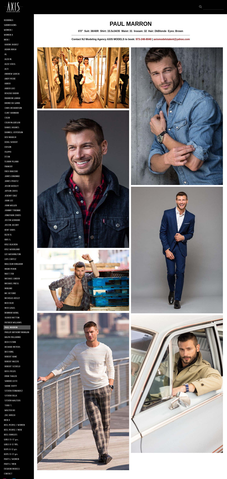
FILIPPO (8, 152)
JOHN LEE (9, 200)
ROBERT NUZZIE (12, 361)
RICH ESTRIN (10, 342)
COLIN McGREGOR (12, 122)
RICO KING (9, 351)
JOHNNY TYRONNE (13, 210)
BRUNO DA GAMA (12, 103)
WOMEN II (8, 35)
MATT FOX (9, 273)
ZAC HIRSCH (10, 415)
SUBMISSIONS (10, 25)
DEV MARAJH (10, 137)
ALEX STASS (10, 64)
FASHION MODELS (12, 469)
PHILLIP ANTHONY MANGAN (17, 332)
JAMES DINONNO (12, 176)
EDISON (8, 147)
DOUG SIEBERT (11, 142)
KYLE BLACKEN (11, 244)
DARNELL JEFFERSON (14, 132)
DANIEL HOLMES (12, 127)
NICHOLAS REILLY (12, 298)
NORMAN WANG (12, 312)
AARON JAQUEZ (11, 44)
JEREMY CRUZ (11, 195)
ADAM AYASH (10, 49)
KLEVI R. (8, 234)
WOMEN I (8, 30)
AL (6, 54)
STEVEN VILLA (11, 395)
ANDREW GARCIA (12, 74)
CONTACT (8, 473)
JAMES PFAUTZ (11, 181)
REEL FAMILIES (10, 434)
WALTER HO (10, 410)
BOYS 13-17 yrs (11, 454)
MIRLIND (8, 288)
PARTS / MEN (10, 464)
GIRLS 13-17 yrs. (11, 439)
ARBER (7, 83)
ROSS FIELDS (10, 371)
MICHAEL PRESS (12, 283)
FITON (7, 156)
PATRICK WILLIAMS (13, 322)
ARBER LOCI (10, 88)
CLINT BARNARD (12, 113)
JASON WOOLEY (11, 186)
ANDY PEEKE (10, 78)
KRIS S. (8, 239)
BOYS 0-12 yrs (10, 449)
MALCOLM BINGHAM (14, 264)
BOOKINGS (8, 20)
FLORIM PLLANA (12, 161)
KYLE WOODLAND (12, 249)
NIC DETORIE (10, 293)
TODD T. (8, 405)
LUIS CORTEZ (10, 259)
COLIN (7, 117)
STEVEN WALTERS (12, 400)
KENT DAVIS (10, 230)
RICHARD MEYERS (12, 347)
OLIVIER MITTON (12, 317)
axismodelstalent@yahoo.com (172, 39)
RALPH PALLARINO (13, 337)
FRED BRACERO (11, 171)
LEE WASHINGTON (13, 254)
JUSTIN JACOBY (12, 225)
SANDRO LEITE (11, 381)
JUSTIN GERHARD (12, 220)
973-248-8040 (143, 39)
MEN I (6, 39)
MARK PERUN (10, 269)
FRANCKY (8, 166)
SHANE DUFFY (11, 386)
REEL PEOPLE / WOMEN (14, 425)
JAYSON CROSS (11, 191)
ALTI (7, 69)
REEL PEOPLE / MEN (13, 430)
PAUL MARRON (11, 327)
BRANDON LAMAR (12, 98)
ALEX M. (8, 59)
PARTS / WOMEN (11, 459)
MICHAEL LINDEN (12, 278)
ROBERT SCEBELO (12, 366)
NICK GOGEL (10, 308)
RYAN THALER (11, 376)
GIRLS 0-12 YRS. (11, 444)
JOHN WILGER (11, 205)
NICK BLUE (9, 303)
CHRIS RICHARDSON (13, 108)
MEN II (7, 420)
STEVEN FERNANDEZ (14, 390)
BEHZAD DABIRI (12, 93)
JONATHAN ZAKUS (13, 215)
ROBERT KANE (11, 356)
